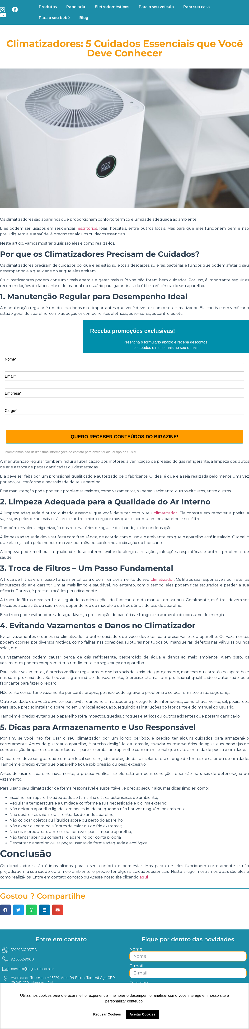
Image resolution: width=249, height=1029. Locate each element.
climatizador (165, 513)
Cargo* (11, 411)
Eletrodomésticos (112, 7)
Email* (10, 376)
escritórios (87, 228)
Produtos (48, 7)
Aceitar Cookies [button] (142, 1014)
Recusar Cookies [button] (107, 1014)
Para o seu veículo (156, 7)
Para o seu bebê (54, 17)
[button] (5, 910)
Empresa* (13, 393)
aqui (143, 877)
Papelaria (75, 7)
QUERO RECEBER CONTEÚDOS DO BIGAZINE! (124, 436)
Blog (83, 17)
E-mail (136, 966)
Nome (135, 949)
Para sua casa (196, 7)
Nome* (10, 359)
